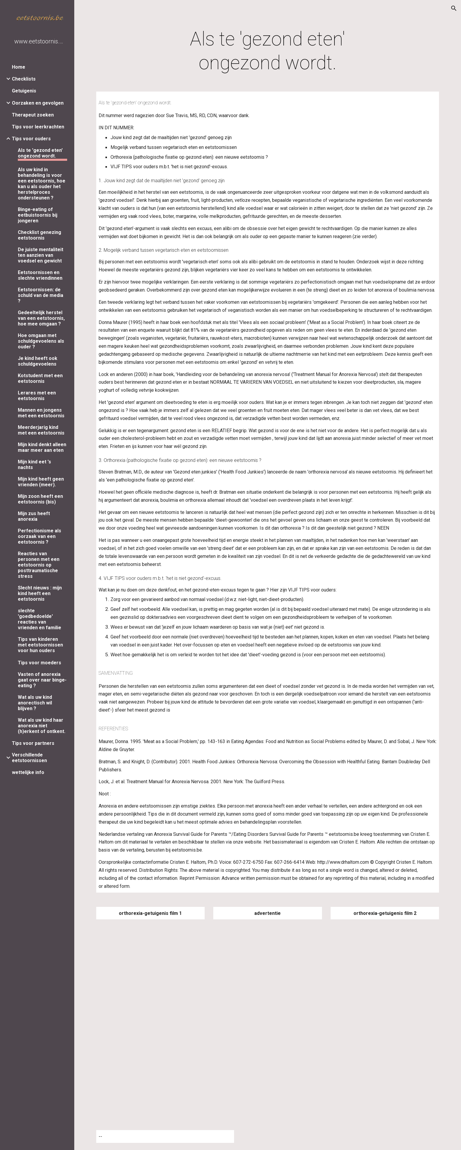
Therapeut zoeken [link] (33, 115)
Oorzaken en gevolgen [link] (38, 103)
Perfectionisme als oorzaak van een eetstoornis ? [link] (39, 536)
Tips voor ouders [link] (31, 138)
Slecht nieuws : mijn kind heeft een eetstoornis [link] (40, 593)
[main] (268, 51)
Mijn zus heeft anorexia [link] (34, 516)
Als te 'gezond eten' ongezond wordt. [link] (40, 153)
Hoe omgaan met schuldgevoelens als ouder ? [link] (41, 341)
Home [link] (18, 67)
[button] (454, 8)
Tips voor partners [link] (33, 743)
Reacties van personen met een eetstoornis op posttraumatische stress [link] (38, 565)
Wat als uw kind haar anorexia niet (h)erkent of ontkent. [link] (41, 725)
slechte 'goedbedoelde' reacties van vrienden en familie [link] (39, 619)
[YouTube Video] (165, 972)
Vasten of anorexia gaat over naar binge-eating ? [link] (42, 679)
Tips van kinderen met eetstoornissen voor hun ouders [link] (40, 644)
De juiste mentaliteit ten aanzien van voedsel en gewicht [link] (40, 255)
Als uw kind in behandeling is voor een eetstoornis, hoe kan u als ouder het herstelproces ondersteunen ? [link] (41, 184)
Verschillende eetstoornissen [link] (29, 757)
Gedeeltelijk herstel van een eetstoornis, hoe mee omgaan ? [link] (41, 318)
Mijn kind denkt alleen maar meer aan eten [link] (42, 447)
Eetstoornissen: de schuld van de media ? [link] (40, 295)
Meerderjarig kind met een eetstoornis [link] (41, 430)
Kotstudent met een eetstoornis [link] (40, 378)
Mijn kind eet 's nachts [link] (34, 464)
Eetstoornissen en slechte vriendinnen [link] (40, 275)
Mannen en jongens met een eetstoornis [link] (41, 413)
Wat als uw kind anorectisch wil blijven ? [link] (35, 702)
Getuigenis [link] (24, 91)
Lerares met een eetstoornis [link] (37, 395)
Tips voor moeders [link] (39, 663)
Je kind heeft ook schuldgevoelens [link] (37, 361)
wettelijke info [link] (28, 772)
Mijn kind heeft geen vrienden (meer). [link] (41, 481)
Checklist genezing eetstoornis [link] (39, 235)
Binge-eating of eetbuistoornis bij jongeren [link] (37, 215)
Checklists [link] (24, 79)
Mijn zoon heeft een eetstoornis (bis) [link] (40, 499)
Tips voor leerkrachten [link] (38, 127)
